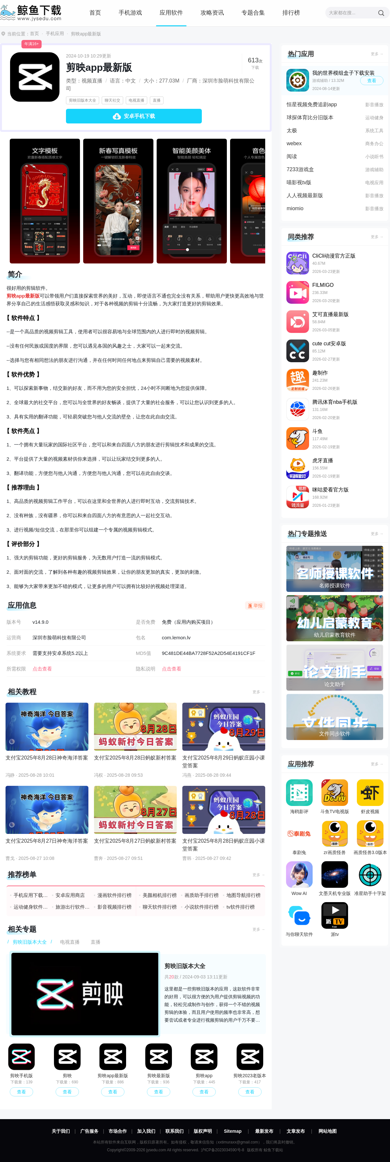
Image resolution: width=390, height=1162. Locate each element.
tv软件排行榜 (241, 907)
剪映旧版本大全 (82, 100)
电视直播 (136, 100)
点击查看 (171, 668)
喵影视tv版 (299, 182)
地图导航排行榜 (244, 895)
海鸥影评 (299, 796)
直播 (157, 100)
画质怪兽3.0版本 (370, 837)
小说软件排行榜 (202, 907)
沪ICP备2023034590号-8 (222, 1150)
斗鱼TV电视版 (334, 796)
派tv (334, 919)
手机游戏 (130, 12)
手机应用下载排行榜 (31, 895)
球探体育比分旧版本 (310, 117)
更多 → (259, 692)
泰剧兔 (299, 837)
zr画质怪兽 (334, 837)
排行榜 (291, 12)
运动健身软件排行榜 (31, 907)
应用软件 (171, 12)
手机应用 (55, 33)
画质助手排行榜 (202, 895)
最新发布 (264, 1131)
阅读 (292, 156)
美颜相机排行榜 (160, 895)
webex (294, 143)
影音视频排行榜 (115, 907)
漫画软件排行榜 (115, 895)
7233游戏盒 (300, 169)
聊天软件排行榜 (160, 907)
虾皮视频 (370, 796)
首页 (95, 12)
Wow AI (299, 878)
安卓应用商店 (70, 895)
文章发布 (296, 1131)
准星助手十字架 (370, 878)
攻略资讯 (212, 12)
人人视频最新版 (305, 195)
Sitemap (232, 1131)
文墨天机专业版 (335, 878)
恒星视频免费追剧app (312, 104)
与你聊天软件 (299, 919)
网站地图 (327, 1131)
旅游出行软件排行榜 (73, 907)
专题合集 (253, 12)
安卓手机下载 (139, 116)
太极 (292, 130)
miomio (295, 208)
